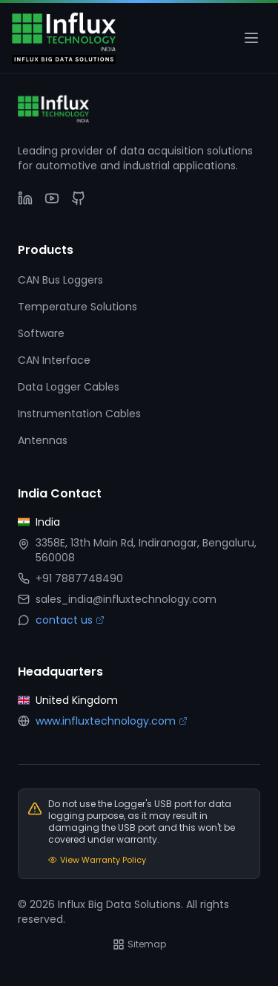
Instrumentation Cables (79, 413)
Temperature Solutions (77, 306)
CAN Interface (54, 360)
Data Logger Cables (68, 386)
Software (41, 333)
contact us (70, 620)
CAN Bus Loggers (60, 279)
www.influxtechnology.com (112, 721)
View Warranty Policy (97, 860)
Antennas (42, 440)
